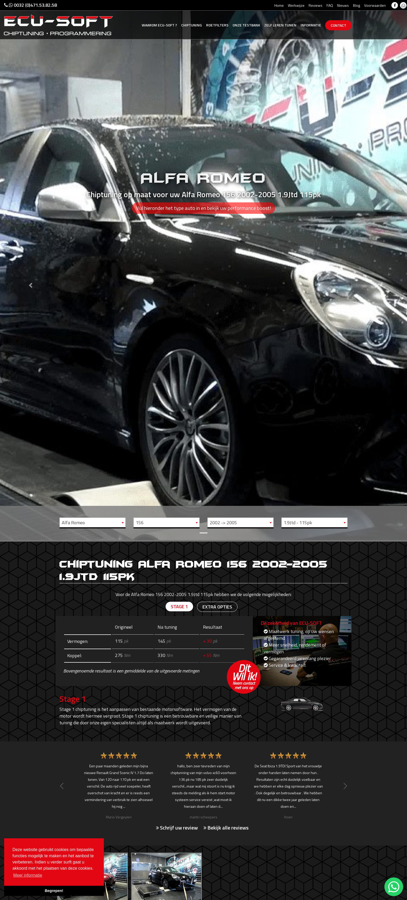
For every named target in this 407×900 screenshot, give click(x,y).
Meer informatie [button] (27, 875)
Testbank (246, 25)
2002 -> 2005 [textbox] (223, 522)
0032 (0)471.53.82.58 (30, 5)
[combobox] (92, 522)
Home (279, 5)
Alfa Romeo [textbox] (73, 522)
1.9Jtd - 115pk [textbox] (298, 522)
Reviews (315, 5)
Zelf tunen (280, 25)
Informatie (311, 25)
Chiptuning (191, 25)
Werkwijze (296, 5)
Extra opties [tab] (217, 606)
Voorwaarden (375, 5)
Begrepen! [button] (54, 891)
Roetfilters (217, 25)
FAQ (330, 5)
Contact (338, 25)
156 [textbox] (140, 522)
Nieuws (343, 5)
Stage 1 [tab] (179, 606)
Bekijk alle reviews (226, 827)
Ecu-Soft (159, 25)
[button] (30, 270)
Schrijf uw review (177, 827)
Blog (356, 5)
